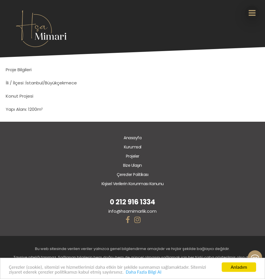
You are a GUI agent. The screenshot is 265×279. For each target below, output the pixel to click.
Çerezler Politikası (133, 174)
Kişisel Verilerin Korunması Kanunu (133, 184)
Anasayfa (132, 138)
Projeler (132, 156)
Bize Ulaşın (132, 165)
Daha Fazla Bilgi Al (143, 272)
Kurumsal (132, 147)
